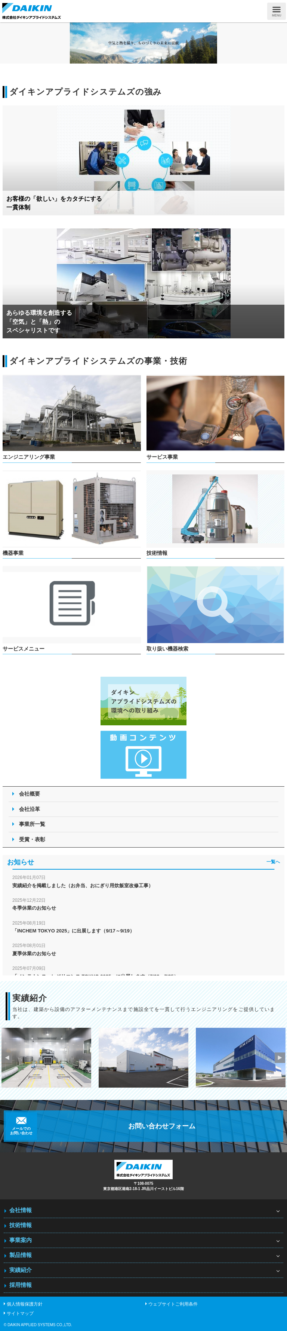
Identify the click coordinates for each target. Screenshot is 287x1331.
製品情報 (20, 1255)
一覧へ (273, 861)
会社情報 (20, 1210)
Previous (7, 1057)
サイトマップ (20, 1313)
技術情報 (20, 1225)
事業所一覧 (32, 824)
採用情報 (20, 1285)
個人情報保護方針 (25, 1304)
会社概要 (29, 794)
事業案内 (20, 1240)
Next (280, 1057)
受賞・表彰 (32, 839)
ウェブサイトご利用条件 (173, 1304)
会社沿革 (29, 809)
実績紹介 (20, 1270)
